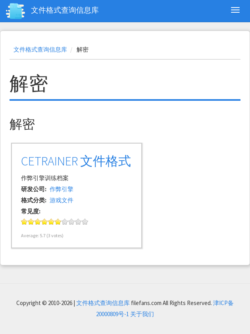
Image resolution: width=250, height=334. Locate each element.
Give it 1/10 (24, 222)
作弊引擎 (61, 189)
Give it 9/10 (78, 222)
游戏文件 (61, 200)
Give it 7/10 (65, 222)
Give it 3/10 (38, 222)
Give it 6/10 (58, 222)
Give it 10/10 (85, 222)
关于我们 (142, 314)
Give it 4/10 (44, 222)
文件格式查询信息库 (65, 10)
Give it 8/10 (71, 222)
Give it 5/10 (51, 222)
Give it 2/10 (31, 222)
